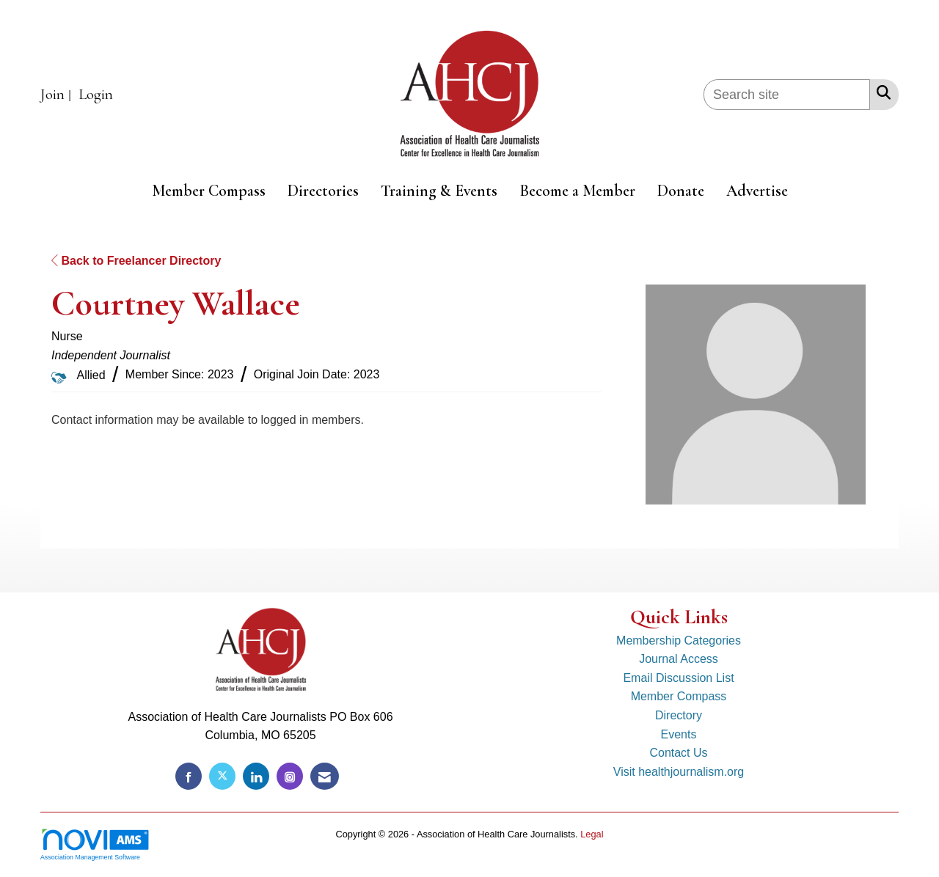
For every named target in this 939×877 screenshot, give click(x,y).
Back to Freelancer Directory (136, 260)
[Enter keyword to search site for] (787, 94)
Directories (323, 190)
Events (679, 734)
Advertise (757, 190)
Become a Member (577, 190)
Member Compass (209, 190)
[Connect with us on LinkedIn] (256, 776)
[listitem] (57, 95)
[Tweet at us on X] (222, 776)
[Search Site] (880, 92)
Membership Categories (678, 640)
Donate (680, 190)
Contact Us (678, 752)
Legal (591, 834)
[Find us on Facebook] (188, 776)
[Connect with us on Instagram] (290, 776)
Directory (678, 715)
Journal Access (678, 659)
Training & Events (439, 190)
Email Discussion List (678, 678)
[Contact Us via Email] (324, 776)
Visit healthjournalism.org (678, 772)
